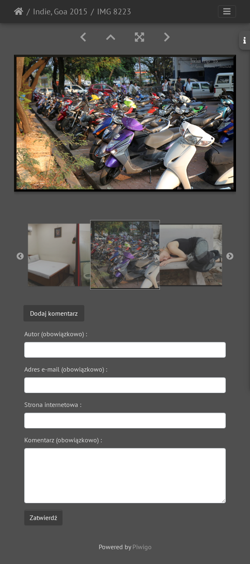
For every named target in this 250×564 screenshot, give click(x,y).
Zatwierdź (43, 517)
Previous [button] (20, 256)
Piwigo (142, 547)
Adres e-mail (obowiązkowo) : (65, 369)
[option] (59, 255)
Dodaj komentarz (54, 313)
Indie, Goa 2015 (60, 11)
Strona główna (18, 11)
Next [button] (230, 256)
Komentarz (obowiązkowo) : (63, 440)
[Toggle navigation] (227, 11)
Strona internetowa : (52, 404)
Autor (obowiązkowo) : (55, 334)
